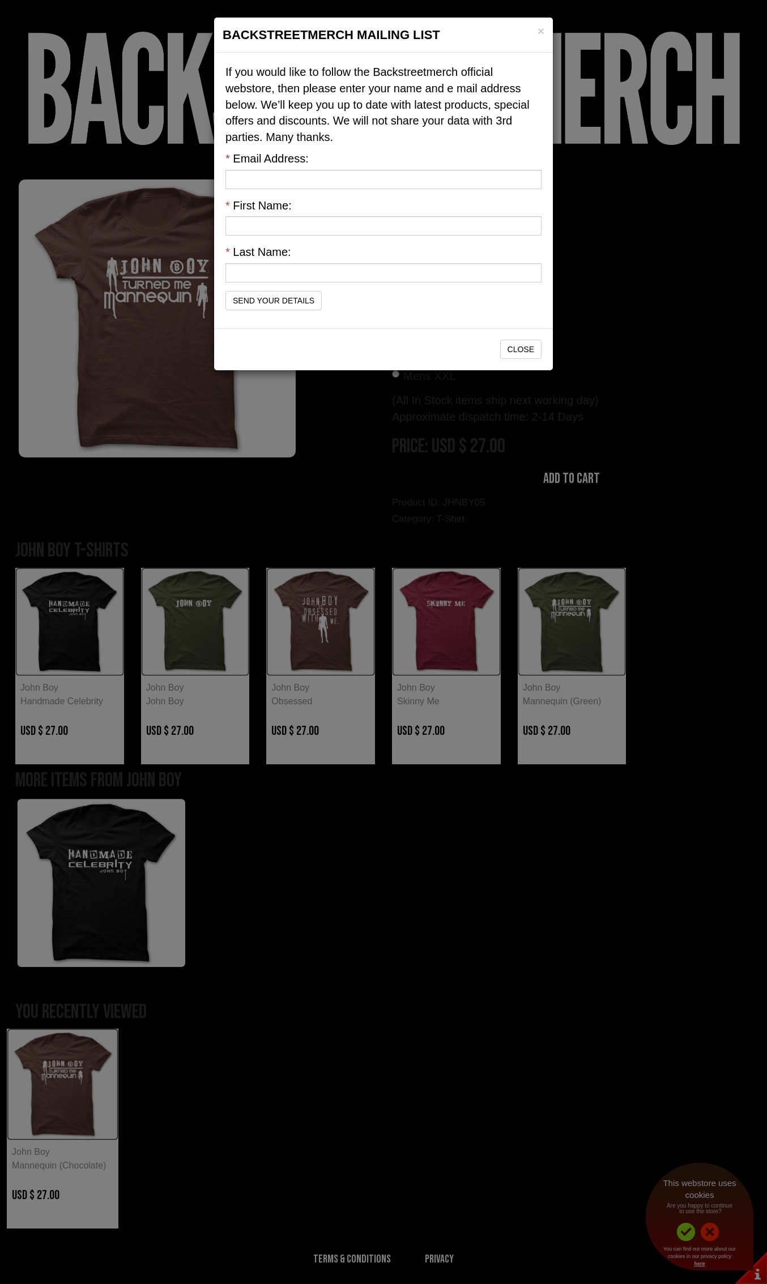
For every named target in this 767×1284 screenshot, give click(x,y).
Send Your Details (273, 300)
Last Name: (258, 252)
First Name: (258, 205)
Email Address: (267, 158)
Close (521, 349)
